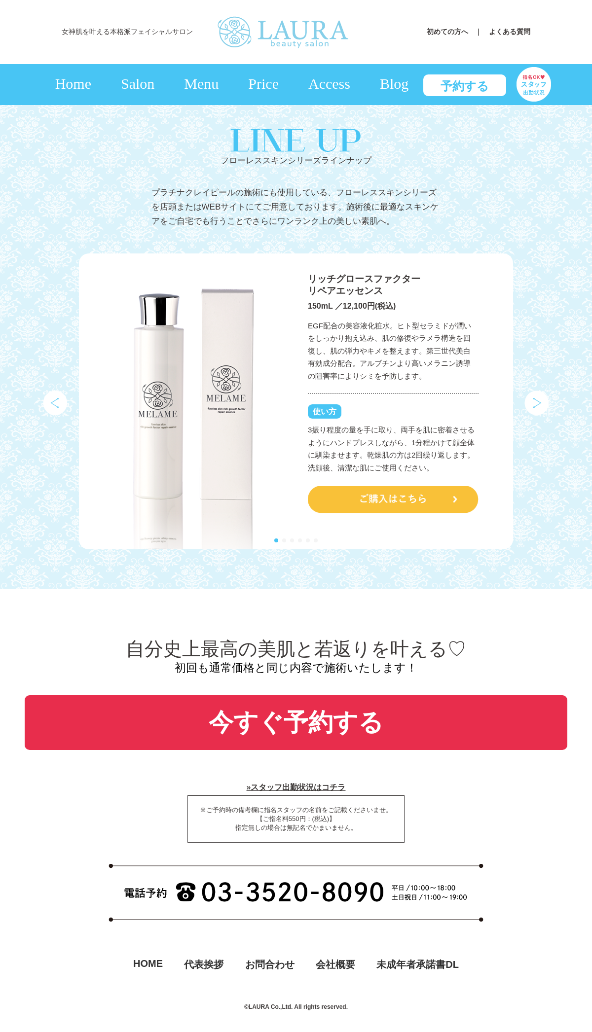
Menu (201, 83)
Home (73, 83)
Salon (137, 83)
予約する (465, 86)
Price (263, 83)
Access (329, 83)
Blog (394, 83)
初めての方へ (451, 32)
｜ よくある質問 (502, 32)
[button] (276, 540)
